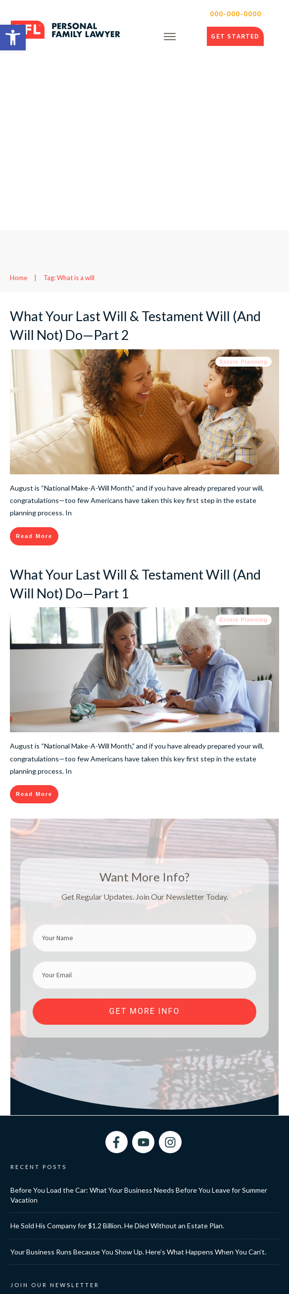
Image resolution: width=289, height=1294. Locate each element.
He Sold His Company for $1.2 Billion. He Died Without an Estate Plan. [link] (117, 1046)
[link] (13, 37)
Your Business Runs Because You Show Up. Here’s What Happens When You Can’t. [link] (138, 1072)
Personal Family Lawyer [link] (92, 1278)
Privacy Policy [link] (239, 1278)
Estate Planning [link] (243, 182)
